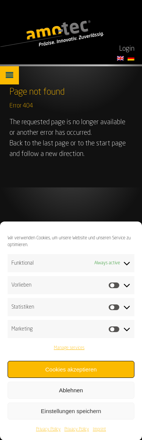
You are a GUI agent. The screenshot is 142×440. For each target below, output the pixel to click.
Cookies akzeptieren (71, 371)
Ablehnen (71, 392)
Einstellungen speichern (71, 413)
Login (126, 48)
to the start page (102, 143)
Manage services (69, 350)
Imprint (99, 432)
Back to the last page (39, 143)
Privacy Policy (48, 432)
